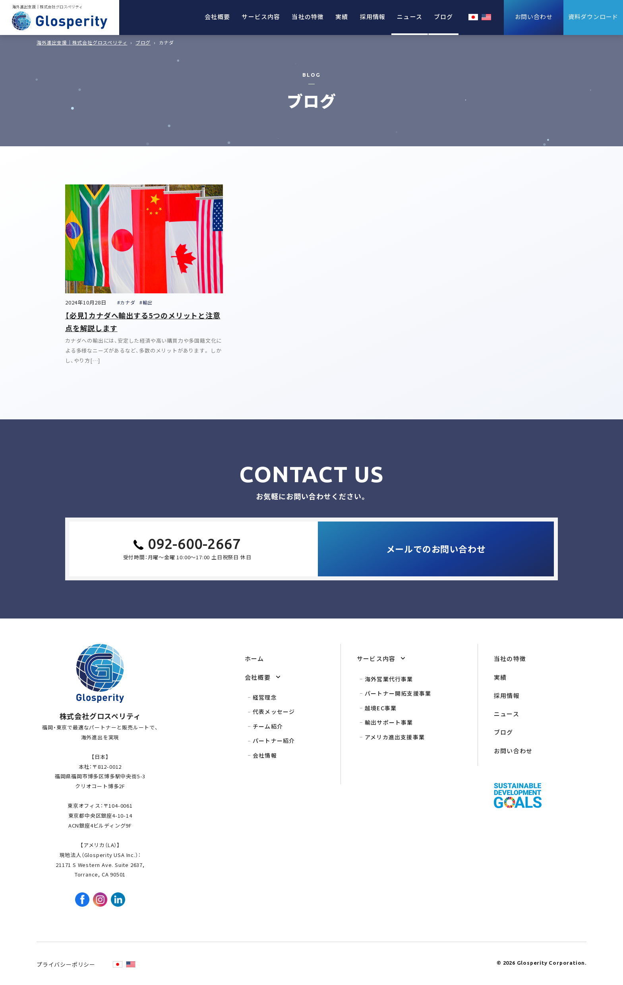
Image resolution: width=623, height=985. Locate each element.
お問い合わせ (513, 751)
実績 (341, 16)
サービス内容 (261, 16)
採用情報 (373, 16)
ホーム (254, 658)
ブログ (443, 16)
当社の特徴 (308, 16)
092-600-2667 (194, 543)
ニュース (409, 16)
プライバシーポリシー (66, 964)
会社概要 (217, 16)
